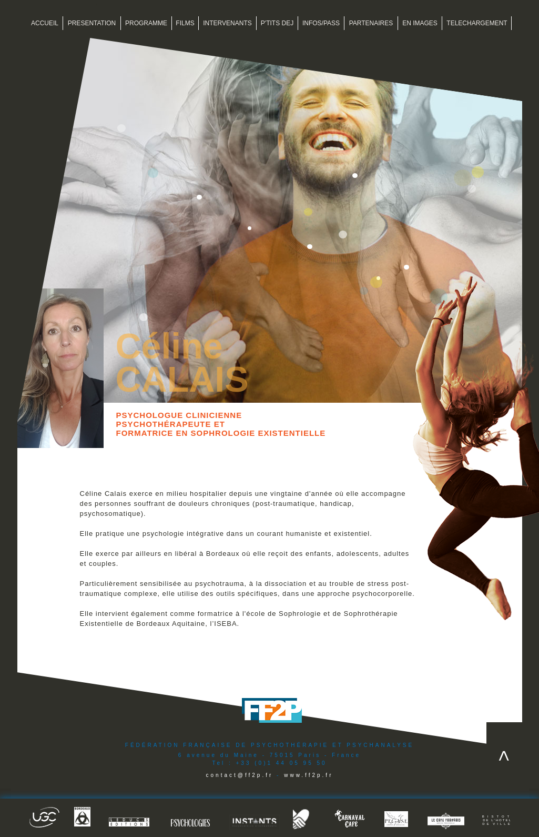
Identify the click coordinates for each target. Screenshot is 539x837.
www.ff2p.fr (308, 775)
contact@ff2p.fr (239, 775)
